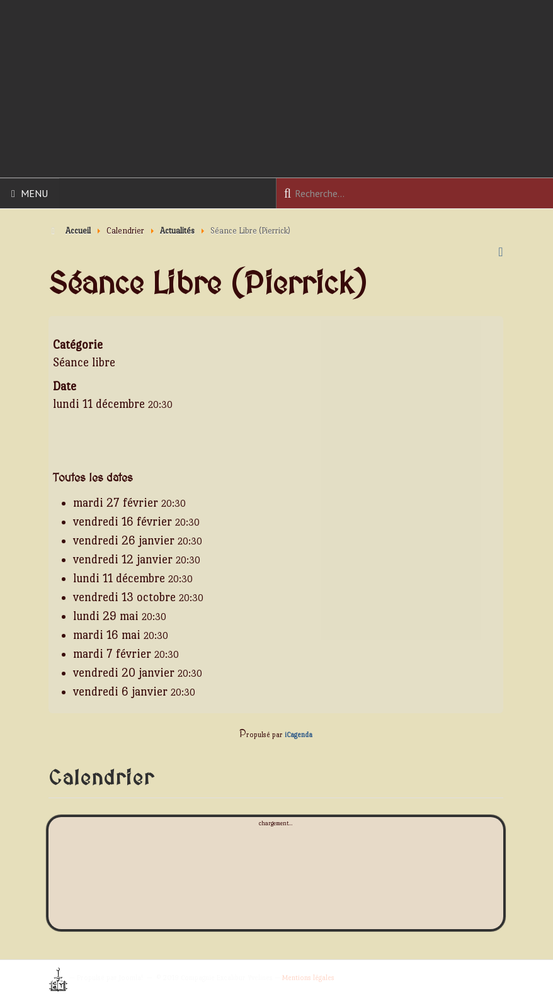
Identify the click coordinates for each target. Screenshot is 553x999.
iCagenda (298, 735)
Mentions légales (308, 978)
